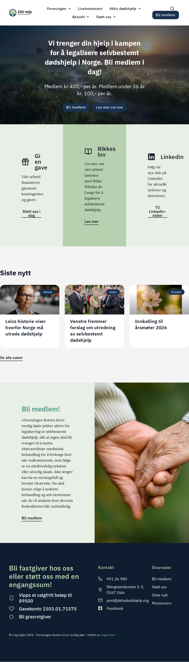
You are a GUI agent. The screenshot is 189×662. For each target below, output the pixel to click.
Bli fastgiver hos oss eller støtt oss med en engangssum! (44, 576)
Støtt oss (106, 17)
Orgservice (108, 635)
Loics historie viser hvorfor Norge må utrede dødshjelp (25, 327)
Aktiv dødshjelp (125, 9)
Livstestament (90, 8)
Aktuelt (80, 17)
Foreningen (59, 9)
